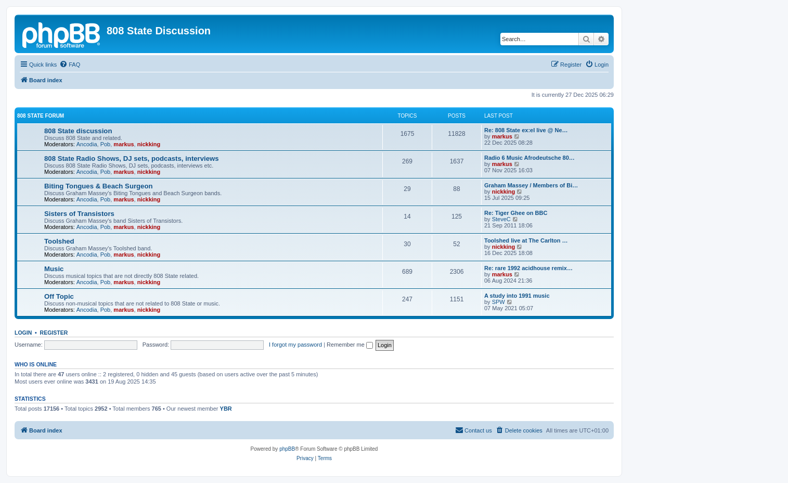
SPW (498, 302)
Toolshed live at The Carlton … (526, 240)
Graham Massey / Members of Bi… (531, 185)
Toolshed (59, 241)
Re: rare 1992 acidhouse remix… (528, 268)
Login (23, 332)
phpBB (287, 449)
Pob (105, 144)
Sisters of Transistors (79, 214)
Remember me (350, 344)
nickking (149, 144)
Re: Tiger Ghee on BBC (515, 213)
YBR (226, 408)
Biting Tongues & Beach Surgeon (98, 186)
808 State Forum (40, 116)
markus (123, 144)
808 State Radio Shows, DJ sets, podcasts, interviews (131, 158)
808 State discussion (78, 131)
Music (53, 269)
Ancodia (86, 144)
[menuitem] (69, 64)
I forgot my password (295, 344)
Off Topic (59, 296)
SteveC (501, 219)
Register (54, 332)
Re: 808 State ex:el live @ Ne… (526, 130)
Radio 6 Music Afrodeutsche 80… (529, 158)
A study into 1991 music (517, 296)
